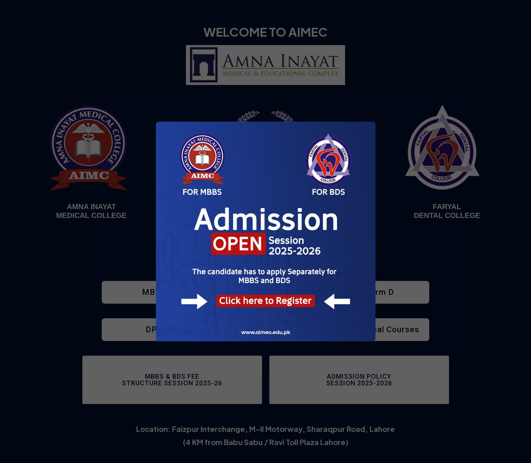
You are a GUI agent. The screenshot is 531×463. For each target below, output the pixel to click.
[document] (265, 231)
